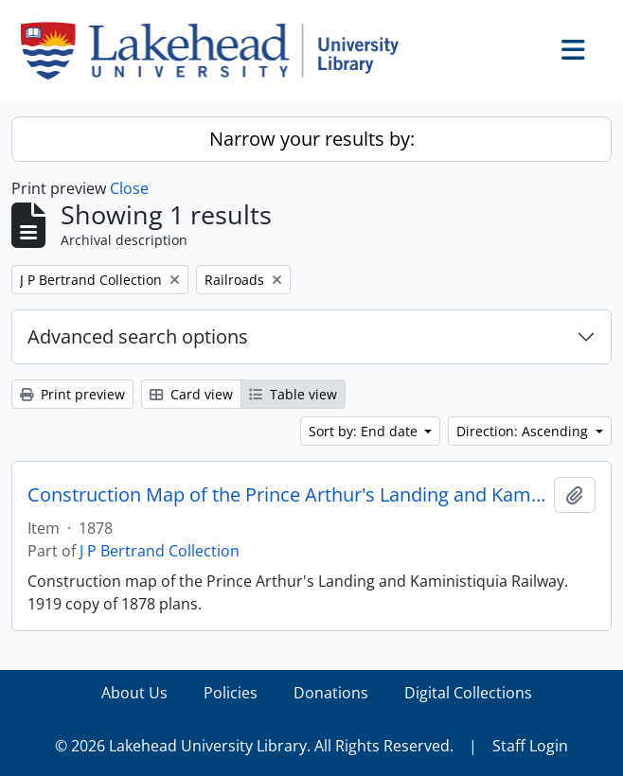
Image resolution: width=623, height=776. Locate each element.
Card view (191, 394)
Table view (293, 394)
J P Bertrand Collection (160, 550)
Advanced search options (137, 336)
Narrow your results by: (312, 138)
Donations (331, 692)
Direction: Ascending (524, 431)
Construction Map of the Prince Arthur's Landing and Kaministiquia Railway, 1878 (286, 495)
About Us (134, 692)
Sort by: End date (365, 431)
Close (129, 188)
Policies (231, 692)
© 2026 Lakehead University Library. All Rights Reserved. (254, 745)
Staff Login (530, 745)
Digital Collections (468, 692)
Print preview (72, 394)
